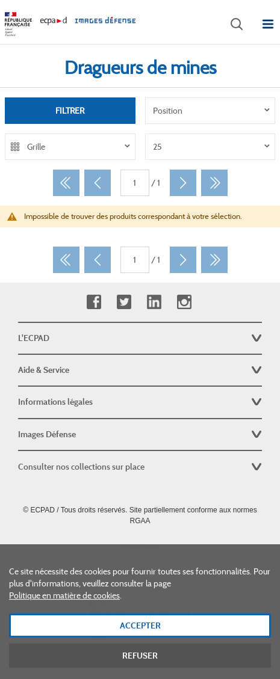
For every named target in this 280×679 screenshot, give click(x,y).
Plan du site (140, 547)
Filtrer (69, 110)
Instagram (183, 302)
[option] (210, 110)
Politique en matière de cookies (64, 612)
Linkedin (153, 302)
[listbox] (210, 110)
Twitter (123, 302)
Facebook (93, 302)
